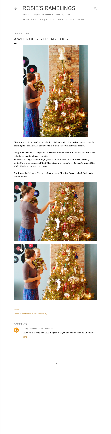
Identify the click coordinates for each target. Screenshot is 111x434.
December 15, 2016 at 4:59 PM (41, 329)
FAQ (42, 19)
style (46, 314)
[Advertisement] (55, 406)
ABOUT (35, 19)
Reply (25, 337)
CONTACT (51, 19)
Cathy (25, 329)
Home (26, 19)
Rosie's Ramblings (49, 8)
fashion (41, 314)
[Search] (95, 8)
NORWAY (71, 19)
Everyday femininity (28, 314)
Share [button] (16, 309)
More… (81, 19)
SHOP (61, 19)
